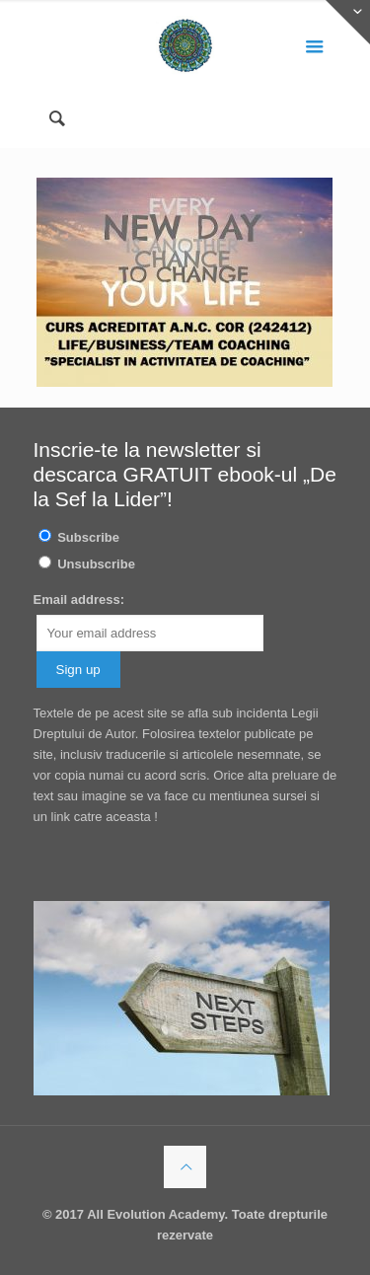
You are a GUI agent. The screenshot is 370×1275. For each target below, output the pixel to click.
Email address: (79, 599)
